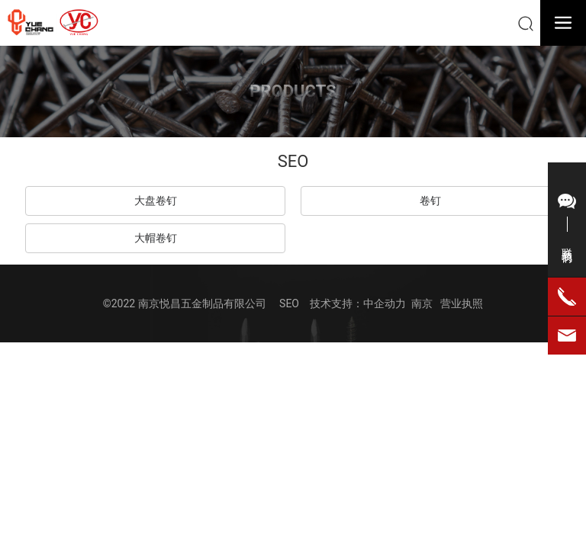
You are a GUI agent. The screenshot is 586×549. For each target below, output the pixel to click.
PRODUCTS (293, 91)
